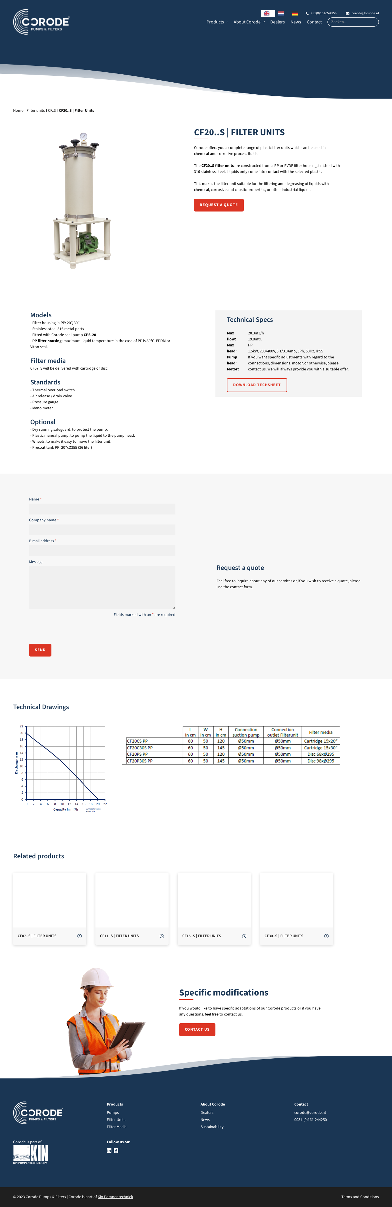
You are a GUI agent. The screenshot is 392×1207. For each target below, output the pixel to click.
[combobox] (268, 13)
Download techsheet (257, 385)
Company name (44, 520)
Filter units (36, 110)
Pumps (113, 1113)
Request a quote (219, 205)
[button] (217, 22)
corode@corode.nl (365, 13)
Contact (314, 22)
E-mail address (43, 541)
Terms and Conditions (360, 1197)
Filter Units (116, 1120)
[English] (268, 13)
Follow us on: (118, 1142)
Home (18, 110)
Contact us (197, 1029)
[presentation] (72, 630)
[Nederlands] (282, 13)
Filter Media (117, 1127)
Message (36, 562)
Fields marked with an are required (144, 615)
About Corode (247, 22)
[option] (282, 13)
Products (215, 22)
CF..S (52, 110)
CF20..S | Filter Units (76, 110)
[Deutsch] (296, 13)
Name (35, 499)
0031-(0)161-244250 (310, 1120)
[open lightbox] (63, 769)
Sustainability (212, 1127)
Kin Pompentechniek (115, 1197)
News (296, 22)
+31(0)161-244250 (324, 13)
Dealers (277, 22)
